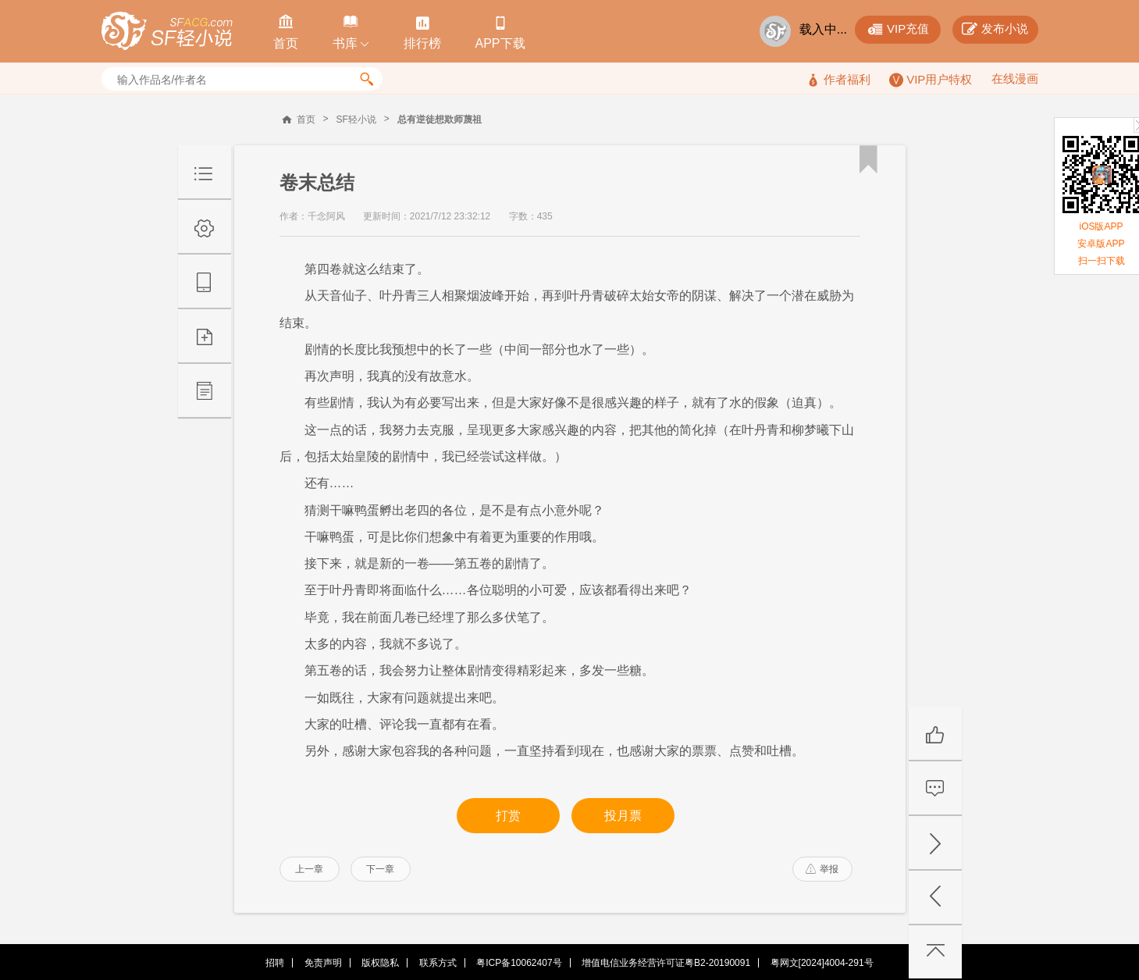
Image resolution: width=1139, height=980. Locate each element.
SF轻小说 (356, 119)
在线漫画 (1014, 78)
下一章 (380, 869)
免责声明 (323, 963)
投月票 (623, 815)
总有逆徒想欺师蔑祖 (439, 119)
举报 (822, 869)
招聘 (274, 963)
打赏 (508, 815)
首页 (306, 119)
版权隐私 (380, 963)
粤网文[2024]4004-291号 (822, 963)
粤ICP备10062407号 (518, 963)
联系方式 (438, 963)
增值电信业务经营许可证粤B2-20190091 (666, 963)
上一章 (309, 869)
